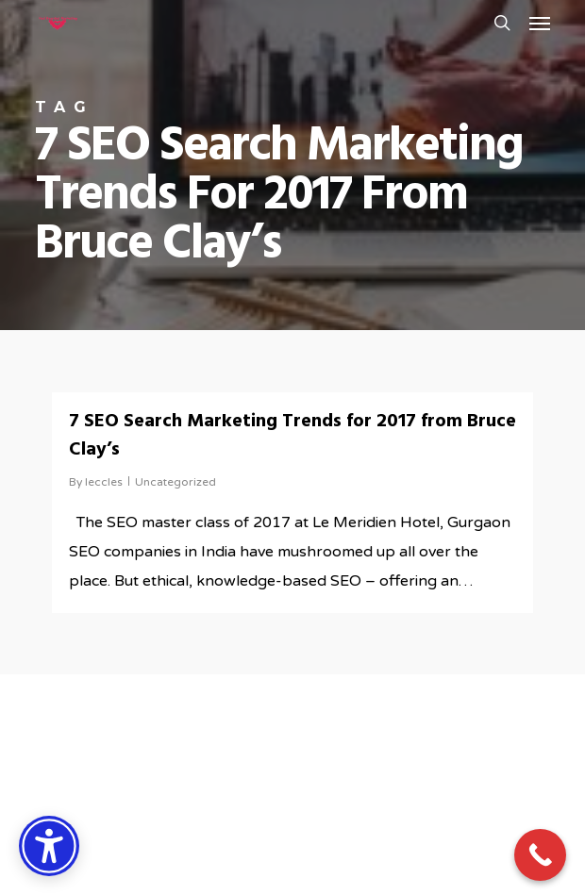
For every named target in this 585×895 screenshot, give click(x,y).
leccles (104, 482)
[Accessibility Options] (49, 846)
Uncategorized (175, 482)
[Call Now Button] (540, 855)
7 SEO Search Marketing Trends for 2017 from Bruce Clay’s (292, 435)
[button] (539, 22)
